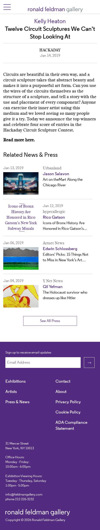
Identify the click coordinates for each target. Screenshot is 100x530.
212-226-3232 (24, 499)
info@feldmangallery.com (23, 494)
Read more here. (19, 140)
